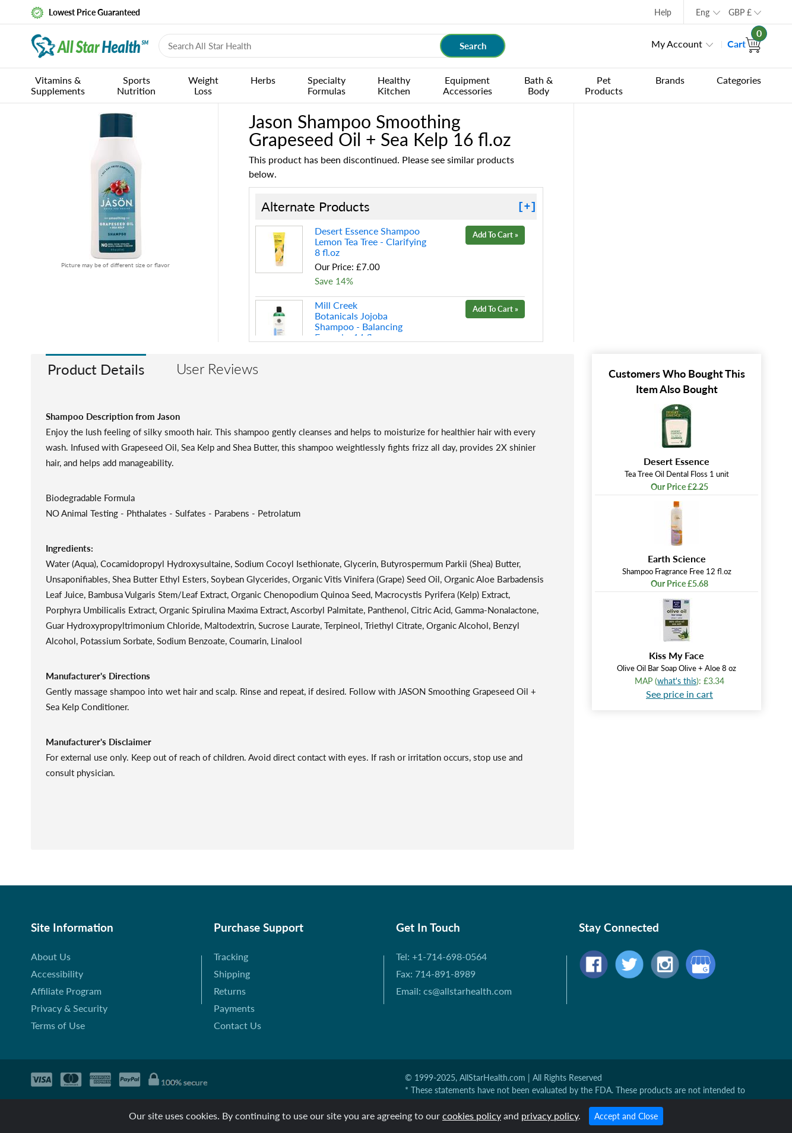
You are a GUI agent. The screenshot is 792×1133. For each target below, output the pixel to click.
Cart (744, 43)
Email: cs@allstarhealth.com (454, 990)
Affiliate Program (66, 990)
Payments (234, 1008)
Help (662, 12)
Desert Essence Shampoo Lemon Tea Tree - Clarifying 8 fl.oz (370, 241)
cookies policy (471, 1115)
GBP (740, 12)
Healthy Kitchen (394, 85)
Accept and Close (626, 1116)
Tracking (231, 956)
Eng (702, 12)
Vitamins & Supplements (58, 85)
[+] (527, 207)
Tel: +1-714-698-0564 (441, 956)
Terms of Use (58, 1025)
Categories (739, 80)
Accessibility (57, 973)
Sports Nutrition (136, 85)
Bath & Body (538, 85)
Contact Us (237, 1025)
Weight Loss (203, 85)
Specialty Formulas (327, 85)
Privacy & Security (69, 1008)
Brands (670, 80)
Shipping (232, 973)
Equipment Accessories (467, 85)
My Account (676, 43)
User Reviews (217, 368)
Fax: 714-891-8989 (436, 973)
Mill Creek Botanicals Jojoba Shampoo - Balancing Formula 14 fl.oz (359, 321)
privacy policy (549, 1115)
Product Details (95, 369)
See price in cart (679, 694)
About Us (51, 956)
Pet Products (604, 85)
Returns (230, 990)
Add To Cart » (495, 234)
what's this (676, 681)
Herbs (263, 80)
